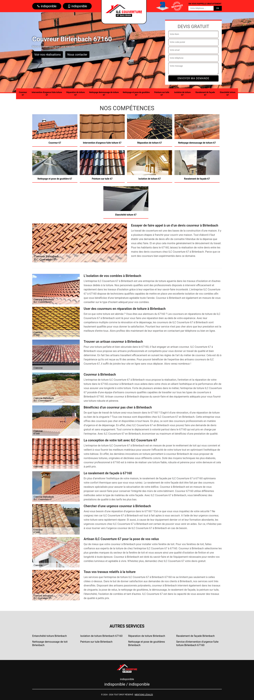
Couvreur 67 (23, 93)
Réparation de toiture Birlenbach (146, 635)
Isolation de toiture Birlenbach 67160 (101, 635)
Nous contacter (77, 54)
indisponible (46, 6)
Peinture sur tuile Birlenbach (96, 641)
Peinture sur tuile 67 (161, 93)
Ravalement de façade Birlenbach (195, 635)
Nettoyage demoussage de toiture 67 (104, 93)
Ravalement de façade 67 (205, 93)
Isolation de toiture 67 (182, 93)
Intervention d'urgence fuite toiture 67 (47, 93)
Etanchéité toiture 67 (228, 93)
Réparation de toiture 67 (75, 93)
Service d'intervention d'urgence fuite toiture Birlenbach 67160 (197, 643)
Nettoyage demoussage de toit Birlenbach (50, 643)
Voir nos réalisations (47, 54)
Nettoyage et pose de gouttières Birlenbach (146, 643)
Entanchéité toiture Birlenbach (49, 635)
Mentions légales (144, 695)
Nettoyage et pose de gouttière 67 (136, 93)
